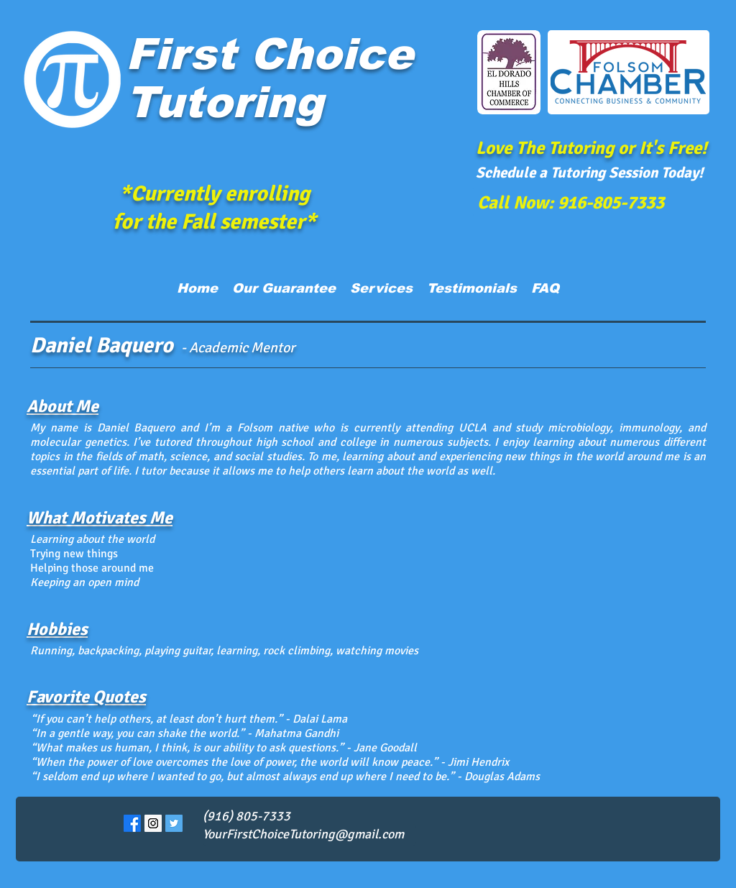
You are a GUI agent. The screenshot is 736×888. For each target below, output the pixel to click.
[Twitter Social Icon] (174, 823)
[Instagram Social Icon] (153, 823)
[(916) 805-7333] (263, 817)
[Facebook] (132, 823)
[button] (381, 288)
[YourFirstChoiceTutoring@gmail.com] (309, 835)
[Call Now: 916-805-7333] (570, 202)
